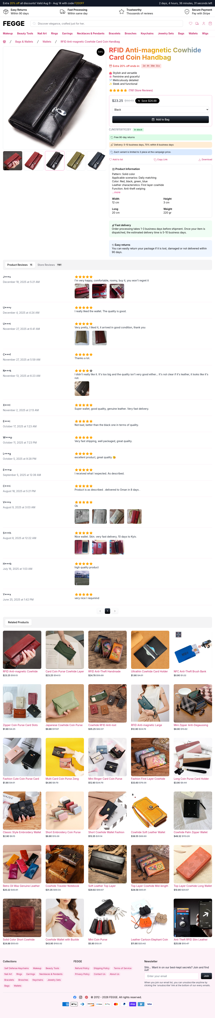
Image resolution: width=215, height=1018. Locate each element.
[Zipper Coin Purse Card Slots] (22, 707)
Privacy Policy (82, 974)
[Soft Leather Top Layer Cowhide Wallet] (107, 868)
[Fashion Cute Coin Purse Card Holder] (22, 761)
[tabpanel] (107, 442)
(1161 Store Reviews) (141, 90)
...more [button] (116, 192)
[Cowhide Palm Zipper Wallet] (193, 815)
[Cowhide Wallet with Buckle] (65, 922)
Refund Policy (82, 968)
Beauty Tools (25, 33)
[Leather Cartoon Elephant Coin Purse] (150, 922)
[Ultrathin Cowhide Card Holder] (150, 654)
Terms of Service (122, 968)
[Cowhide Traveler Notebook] (65, 868)
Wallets (193, 33)
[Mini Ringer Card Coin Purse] (107, 761)
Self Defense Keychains (16, 968)
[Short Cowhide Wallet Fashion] (107, 815)
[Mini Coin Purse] (107, 922)
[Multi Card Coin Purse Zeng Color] (65, 761)
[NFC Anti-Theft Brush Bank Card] (193, 654)
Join (206, 975)
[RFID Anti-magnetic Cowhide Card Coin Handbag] (22, 654)
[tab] (20, 265)
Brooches (130, 33)
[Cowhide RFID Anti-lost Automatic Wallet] (107, 707)
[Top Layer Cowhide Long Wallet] (193, 868)
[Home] (14, 23)
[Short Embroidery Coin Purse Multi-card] (65, 815)
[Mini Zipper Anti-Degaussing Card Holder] (193, 707)
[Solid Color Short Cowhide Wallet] (22, 922)
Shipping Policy (101, 968)
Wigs (205, 33)
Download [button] (205, 159)
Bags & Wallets (24, 41)
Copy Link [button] (160, 159)
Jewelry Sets (166, 33)
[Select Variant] (160, 109)
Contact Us (99, 974)
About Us (114, 974)
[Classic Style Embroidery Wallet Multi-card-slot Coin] (22, 815)
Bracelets (115, 33)
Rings (54, 33)
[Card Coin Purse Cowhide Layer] (65, 654)
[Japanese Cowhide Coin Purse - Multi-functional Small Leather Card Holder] (65, 707)
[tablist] (107, 265)
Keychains (147, 33)
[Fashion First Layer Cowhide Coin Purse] (150, 761)
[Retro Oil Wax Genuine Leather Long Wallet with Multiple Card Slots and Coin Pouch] (22, 868)
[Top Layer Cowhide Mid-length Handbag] (150, 868)
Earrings (67, 33)
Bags (181, 33)
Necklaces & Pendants (90, 33)
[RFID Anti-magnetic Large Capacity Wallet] (150, 707)
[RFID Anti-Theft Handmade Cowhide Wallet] (107, 654)
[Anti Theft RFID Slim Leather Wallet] (193, 922)
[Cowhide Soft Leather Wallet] (150, 815)
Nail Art (42, 33)
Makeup (8, 33)
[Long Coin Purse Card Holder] (193, 761)
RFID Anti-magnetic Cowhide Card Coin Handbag (90, 41)
